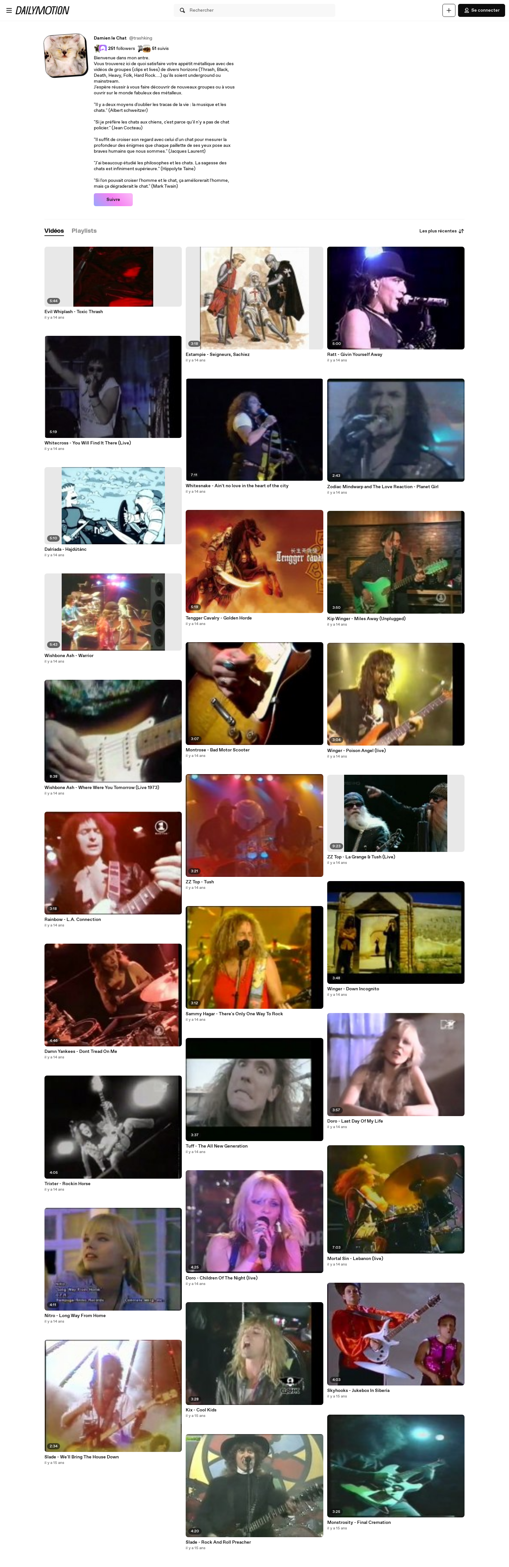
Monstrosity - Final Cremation (359, 1522)
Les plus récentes (442, 231)
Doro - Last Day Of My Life (355, 1121)
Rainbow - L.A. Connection (72, 919)
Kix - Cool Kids (201, 1410)
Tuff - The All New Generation (217, 1146)
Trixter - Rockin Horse (67, 1183)
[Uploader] (448, 10)
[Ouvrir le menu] (9, 10)
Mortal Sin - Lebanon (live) (355, 1258)
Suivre (113, 200)
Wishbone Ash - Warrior (68, 655)
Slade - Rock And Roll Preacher (218, 1542)
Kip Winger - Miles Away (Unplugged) (366, 618)
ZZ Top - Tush (200, 882)
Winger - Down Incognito (353, 989)
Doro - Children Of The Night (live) (221, 1278)
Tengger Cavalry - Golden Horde (219, 618)
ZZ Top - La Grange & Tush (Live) (361, 857)
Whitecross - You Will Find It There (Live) (87, 443)
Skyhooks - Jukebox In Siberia (358, 1390)
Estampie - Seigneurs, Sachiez (218, 354)
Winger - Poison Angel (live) (356, 750)
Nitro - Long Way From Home (75, 1315)
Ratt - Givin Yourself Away (354, 354)
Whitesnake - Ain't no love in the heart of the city (237, 486)
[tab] (54, 231)
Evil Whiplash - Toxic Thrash (73, 311)
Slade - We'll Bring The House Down (81, 1457)
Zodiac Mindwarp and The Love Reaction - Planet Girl (383, 486)
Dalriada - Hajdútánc (65, 549)
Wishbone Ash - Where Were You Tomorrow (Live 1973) (101, 787)
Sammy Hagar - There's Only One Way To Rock (234, 1014)
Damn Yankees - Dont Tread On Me (80, 1051)
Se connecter (482, 10)
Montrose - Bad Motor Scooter (218, 750)
